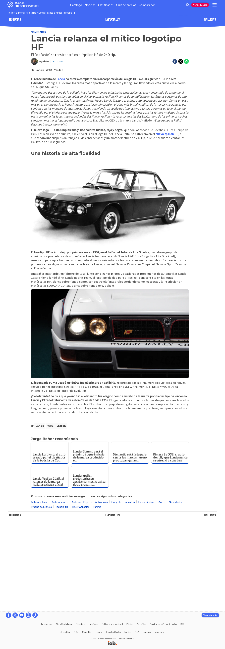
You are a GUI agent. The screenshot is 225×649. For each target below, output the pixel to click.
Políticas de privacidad (112, 624)
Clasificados (105, 5)
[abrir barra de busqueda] (188, 5)
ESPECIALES (112, 19)
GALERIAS (210, 19)
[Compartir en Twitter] (180, 61)
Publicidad (141, 624)
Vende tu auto (200, 4)
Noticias (90, 5)
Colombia (86, 632)
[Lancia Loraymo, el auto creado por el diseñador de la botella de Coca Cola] (49, 541)
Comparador (147, 5)
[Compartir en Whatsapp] (186, 61)
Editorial (20, 12)
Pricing (129, 624)
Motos (161, 590)
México (127, 632)
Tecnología (61, 595)
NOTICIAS (15, 19)
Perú (137, 632)
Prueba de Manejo (41, 595)
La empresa (46, 624)
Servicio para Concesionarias (163, 624)
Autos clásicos (60, 590)
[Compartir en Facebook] (174, 61)
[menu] (215, 5)
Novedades (38, 32)
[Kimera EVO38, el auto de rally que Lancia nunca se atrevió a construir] (170, 541)
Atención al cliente (64, 624)
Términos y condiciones (87, 624)
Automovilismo (39, 590)
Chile (75, 632)
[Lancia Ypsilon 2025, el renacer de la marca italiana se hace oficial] (49, 565)
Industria (130, 590)
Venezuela (160, 632)
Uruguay (147, 632)
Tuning (97, 595)
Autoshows (101, 590)
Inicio (11, 12)
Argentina (65, 632)
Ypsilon (58, 70)
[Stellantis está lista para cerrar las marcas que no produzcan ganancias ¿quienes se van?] (130, 541)
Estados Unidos (113, 632)
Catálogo (76, 5)
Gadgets (116, 590)
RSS (182, 624)
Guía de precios (126, 5)
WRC (49, 70)
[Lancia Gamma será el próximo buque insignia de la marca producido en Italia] (90, 541)
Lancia (40, 70)
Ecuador (99, 632)
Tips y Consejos (80, 595)
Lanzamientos (146, 590)
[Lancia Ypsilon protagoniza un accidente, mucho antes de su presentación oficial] (90, 565)
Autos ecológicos (82, 590)
